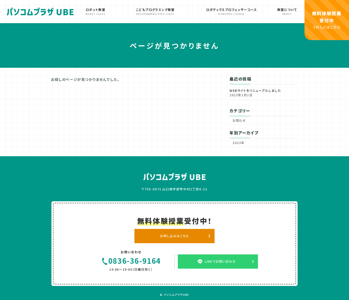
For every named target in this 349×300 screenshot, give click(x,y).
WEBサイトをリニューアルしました (255, 90)
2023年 (239, 142)
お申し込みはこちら (174, 238)
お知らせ (239, 120)
